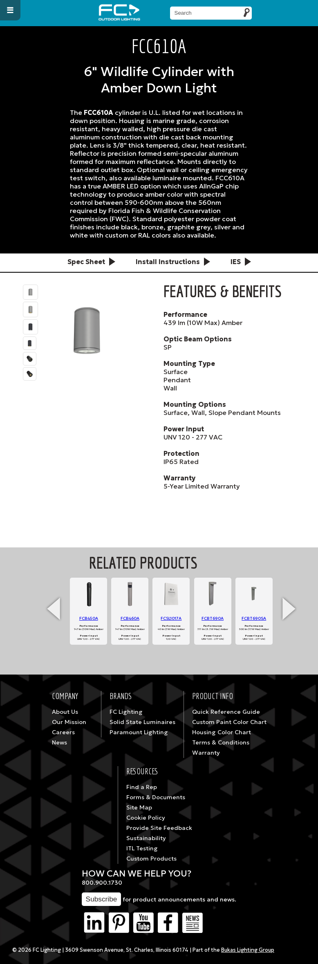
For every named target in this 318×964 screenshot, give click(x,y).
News (59, 742)
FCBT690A (213, 618)
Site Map (139, 807)
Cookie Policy (145, 817)
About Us (65, 711)
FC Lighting (126, 711)
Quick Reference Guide (226, 711)
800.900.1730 (102, 882)
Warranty (206, 752)
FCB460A (130, 618)
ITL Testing (142, 848)
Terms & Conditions (220, 742)
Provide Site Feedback (159, 828)
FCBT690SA (254, 618)
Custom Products (151, 858)
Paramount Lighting (139, 732)
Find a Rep (141, 787)
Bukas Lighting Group (247, 950)
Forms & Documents (155, 797)
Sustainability (146, 838)
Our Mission (69, 722)
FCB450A (88, 618)
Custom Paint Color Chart (229, 722)
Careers (63, 732)
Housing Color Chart (221, 732)
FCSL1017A (171, 618)
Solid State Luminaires (142, 722)
